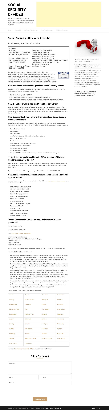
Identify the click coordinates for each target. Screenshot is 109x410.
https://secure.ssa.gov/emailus (21, 233)
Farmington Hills (14, 309)
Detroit (44, 304)
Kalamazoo (60, 319)
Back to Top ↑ (96, 408)
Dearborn (28, 304)
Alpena (27, 295)
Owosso (59, 328)
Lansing (11, 324)
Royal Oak (60, 333)
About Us (18, 30)
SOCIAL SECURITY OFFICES (17, 10)
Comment (40, 367)
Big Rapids (45, 300)
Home (9, 30)
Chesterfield (13, 304)
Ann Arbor (45, 295)
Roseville (44, 333)
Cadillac (59, 300)
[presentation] (21, 390)
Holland (44, 314)
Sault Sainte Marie (30, 338)
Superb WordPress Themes (53, 408)
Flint (26, 309)
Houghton (60, 314)
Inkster (11, 319)
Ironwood (28, 319)
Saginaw (11, 338)
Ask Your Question (47, 30)
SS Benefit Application (31, 30)
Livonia (27, 324)
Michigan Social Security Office (23, 349)
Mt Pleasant (28, 328)
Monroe (11, 328)
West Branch (13, 343)
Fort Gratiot (45, 309)
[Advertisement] (68, 14)
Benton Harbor (29, 300)
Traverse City (61, 338)
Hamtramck (12, 314)
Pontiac (27, 333)
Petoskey (12, 333)
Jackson (44, 319)
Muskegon (45, 328)
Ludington (45, 324)
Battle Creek (61, 295)
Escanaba (60, 304)
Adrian (11, 295)
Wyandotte (28, 343)
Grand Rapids (61, 309)
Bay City (11, 300)
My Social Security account (56, 181)
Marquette (60, 324)
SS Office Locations (62, 30)
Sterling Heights (47, 338)
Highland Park (29, 314)
